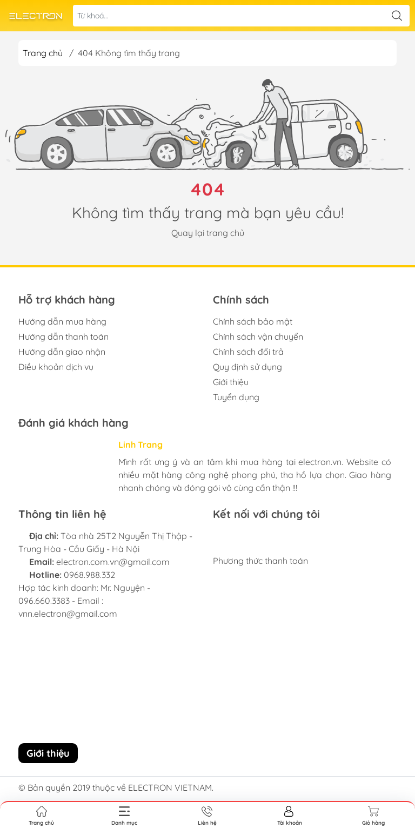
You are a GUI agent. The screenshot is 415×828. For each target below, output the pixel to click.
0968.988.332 (89, 574)
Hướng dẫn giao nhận (61, 351)
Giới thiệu (231, 381)
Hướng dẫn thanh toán (63, 336)
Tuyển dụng (236, 397)
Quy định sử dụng (247, 366)
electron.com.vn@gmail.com (113, 561)
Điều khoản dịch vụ (55, 366)
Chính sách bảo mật (252, 321)
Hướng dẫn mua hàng (62, 321)
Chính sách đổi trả (248, 351)
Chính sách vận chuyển (258, 336)
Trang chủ (43, 53)
